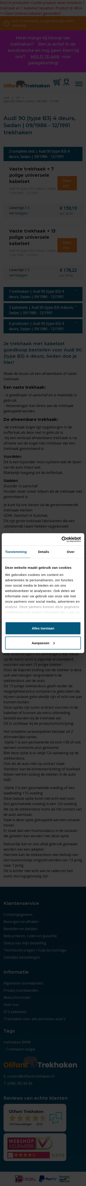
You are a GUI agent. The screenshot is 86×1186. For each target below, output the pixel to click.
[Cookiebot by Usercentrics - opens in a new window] (62, 539)
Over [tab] (71, 552)
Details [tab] (43, 552)
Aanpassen (43, 643)
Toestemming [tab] (16, 552)
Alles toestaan (43, 628)
